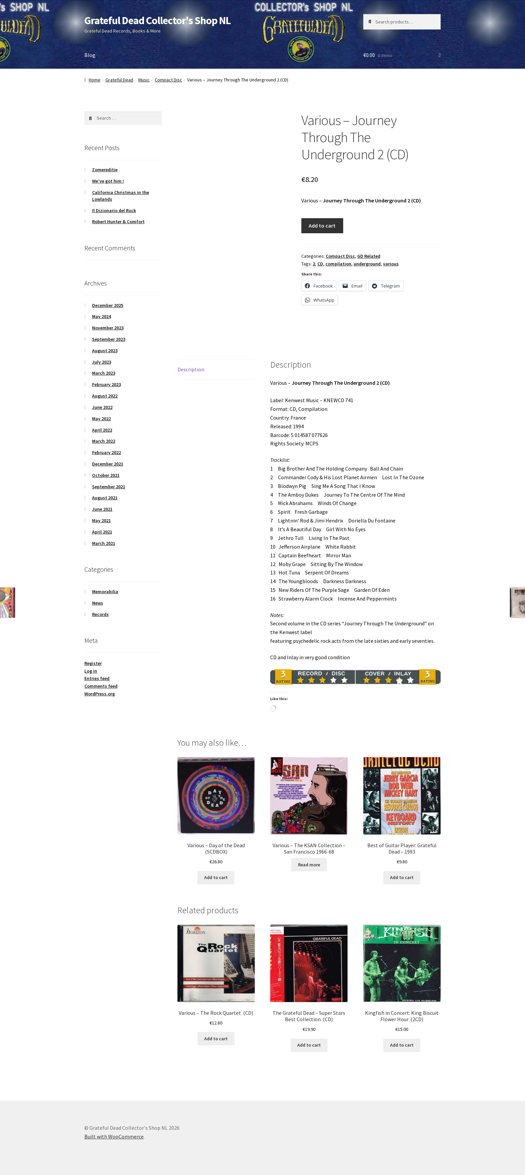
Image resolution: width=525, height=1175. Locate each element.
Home (94, 80)
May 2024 (101, 316)
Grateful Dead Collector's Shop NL (157, 20)
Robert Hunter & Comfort (118, 222)
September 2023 (108, 339)
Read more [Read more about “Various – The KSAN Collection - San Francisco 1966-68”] (309, 865)
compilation (338, 264)
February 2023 (106, 384)
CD (320, 264)
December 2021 (107, 464)
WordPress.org (99, 694)
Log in (90, 671)
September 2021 (108, 487)
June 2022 (102, 407)
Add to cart (322, 225)
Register (93, 663)
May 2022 (101, 419)
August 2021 (105, 498)
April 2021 (102, 532)
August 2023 (105, 351)
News (97, 603)
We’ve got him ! (108, 181)
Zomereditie (105, 170)
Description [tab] (190, 369)
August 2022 (105, 396)
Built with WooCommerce (114, 1136)
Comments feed (101, 686)
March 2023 (103, 373)
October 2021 (106, 475)
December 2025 (107, 305)
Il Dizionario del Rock (114, 210)
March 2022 (103, 441)
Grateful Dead (119, 80)
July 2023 (101, 362)
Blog (89, 55)
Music (144, 80)
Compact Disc (168, 80)
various (391, 264)
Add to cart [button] (216, 877)
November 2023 (108, 328)
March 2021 (103, 543)
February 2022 (106, 452)
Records (100, 614)
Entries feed (96, 678)
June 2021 (102, 509)
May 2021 (101, 520)
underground (367, 264)
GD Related (368, 256)
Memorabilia (105, 592)
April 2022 (102, 430)
